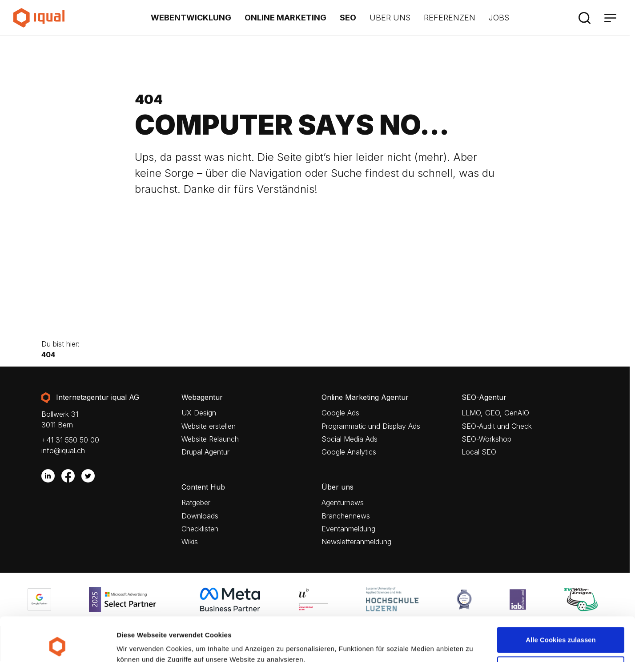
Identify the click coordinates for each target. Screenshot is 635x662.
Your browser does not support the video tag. (315, 284)
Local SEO (479, 452)
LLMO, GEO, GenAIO (495, 413)
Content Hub (203, 487)
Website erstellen (208, 426)
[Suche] (584, 18)
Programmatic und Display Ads (371, 426)
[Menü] (610, 18)
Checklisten (199, 529)
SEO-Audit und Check (497, 426)
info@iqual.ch (63, 450)
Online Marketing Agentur (365, 397)
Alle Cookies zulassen (561, 598)
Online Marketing (285, 17)
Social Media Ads (350, 439)
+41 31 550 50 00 (70, 439)
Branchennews (346, 516)
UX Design (198, 413)
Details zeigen (139, 642)
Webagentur (202, 397)
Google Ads (340, 413)
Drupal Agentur (205, 452)
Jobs (499, 17)
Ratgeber (195, 502)
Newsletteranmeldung (356, 542)
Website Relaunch (210, 439)
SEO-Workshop (486, 439)
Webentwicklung (191, 17)
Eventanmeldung (348, 529)
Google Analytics (349, 452)
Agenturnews (343, 502)
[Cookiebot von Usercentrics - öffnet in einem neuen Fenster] (57, 644)
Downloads (199, 516)
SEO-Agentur (484, 397)
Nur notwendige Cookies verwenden (561, 633)
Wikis (189, 542)
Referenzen (449, 17)
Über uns (390, 17)
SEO (348, 17)
